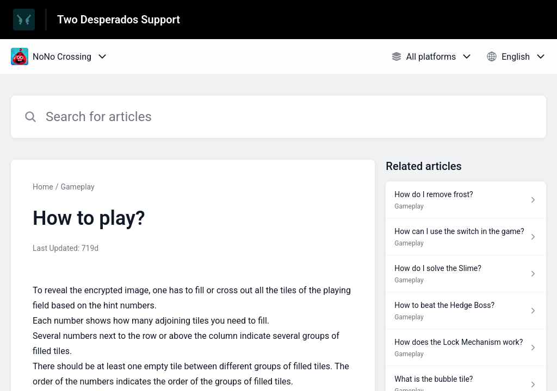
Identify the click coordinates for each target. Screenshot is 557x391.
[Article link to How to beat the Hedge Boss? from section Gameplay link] (466, 310)
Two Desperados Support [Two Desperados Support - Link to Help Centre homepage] (118, 19)
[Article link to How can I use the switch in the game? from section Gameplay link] (466, 236)
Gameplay (77, 186)
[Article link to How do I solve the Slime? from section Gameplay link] (466, 273)
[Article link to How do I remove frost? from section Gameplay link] (466, 199)
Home (43, 186)
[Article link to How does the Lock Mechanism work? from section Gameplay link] (466, 347)
